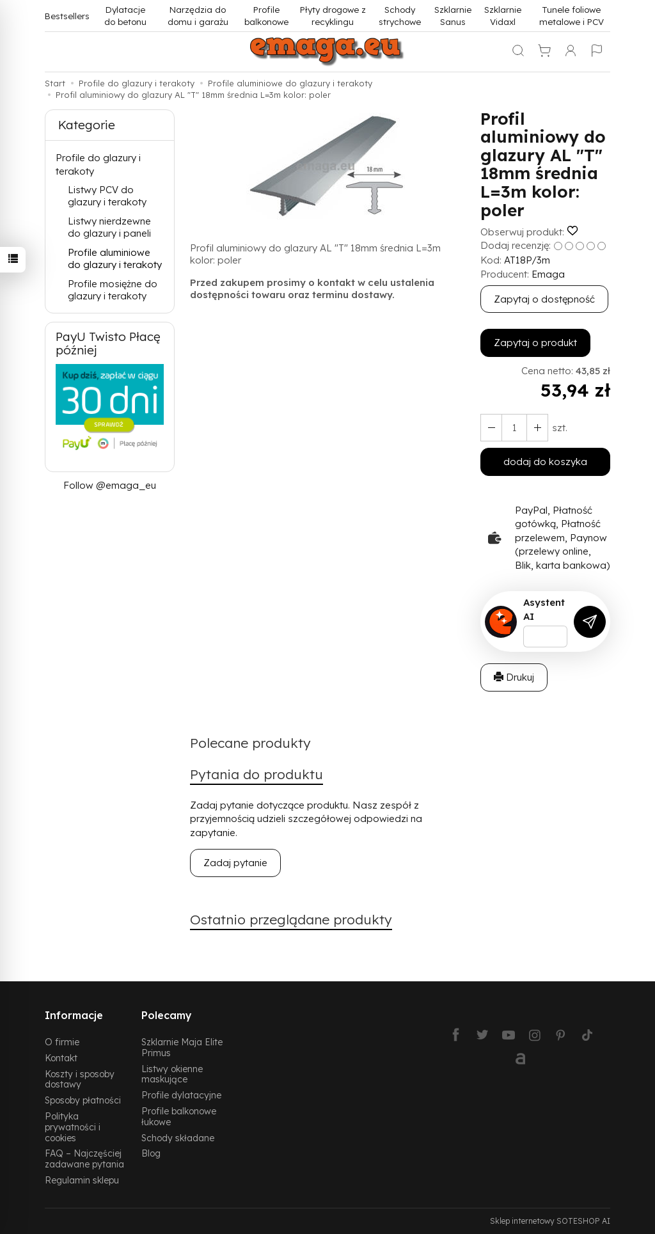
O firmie (62, 1041)
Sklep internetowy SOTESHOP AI (550, 1221)
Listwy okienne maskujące (172, 1074)
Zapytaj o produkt (535, 342)
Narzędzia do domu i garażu (198, 15)
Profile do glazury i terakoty (98, 164)
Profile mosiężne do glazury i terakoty (112, 290)
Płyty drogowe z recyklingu (333, 15)
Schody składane (177, 1137)
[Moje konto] (570, 51)
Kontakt (61, 1057)
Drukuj (514, 677)
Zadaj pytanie (235, 863)
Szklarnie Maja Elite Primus (182, 1047)
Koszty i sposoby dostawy (79, 1079)
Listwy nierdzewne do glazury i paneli (109, 227)
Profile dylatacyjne (181, 1094)
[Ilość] (514, 427)
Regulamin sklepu (82, 1180)
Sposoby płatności (83, 1100)
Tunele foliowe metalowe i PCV (571, 15)
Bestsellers (67, 15)
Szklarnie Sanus (452, 15)
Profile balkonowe (266, 15)
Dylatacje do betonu (125, 15)
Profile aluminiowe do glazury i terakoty (115, 258)
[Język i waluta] (596, 51)
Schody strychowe (400, 15)
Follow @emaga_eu (109, 485)
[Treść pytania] (545, 636)
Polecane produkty (250, 742)
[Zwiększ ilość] (491, 427)
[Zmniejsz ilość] (537, 427)
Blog (151, 1153)
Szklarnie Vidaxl (502, 15)
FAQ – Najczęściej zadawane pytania (84, 1158)
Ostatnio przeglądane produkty (291, 919)
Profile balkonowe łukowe (178, 1116)
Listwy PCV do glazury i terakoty (107, 196)
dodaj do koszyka (545, 461)
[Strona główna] (327, 51)
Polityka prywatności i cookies (72, 1127)
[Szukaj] (518, 51)
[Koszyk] (544, 51)
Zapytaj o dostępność (544, 299)
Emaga (548, 274)
